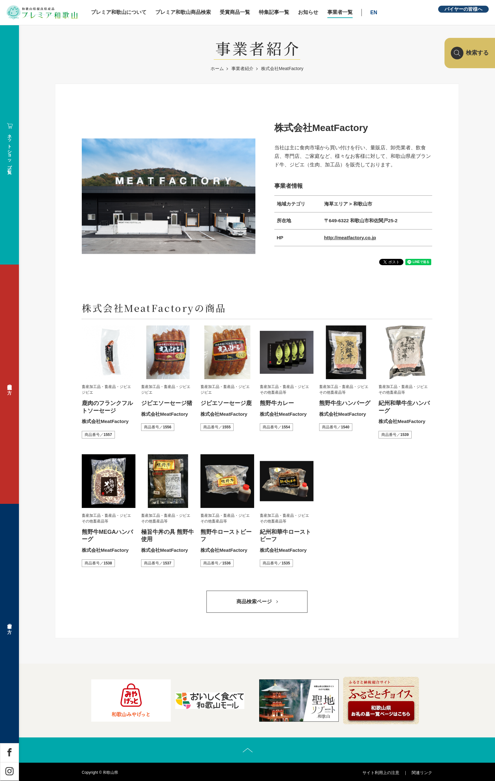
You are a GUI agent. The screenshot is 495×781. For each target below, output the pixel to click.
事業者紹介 (242, 68)
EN (374, 12)
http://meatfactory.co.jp (350, 237)
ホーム (217, 68)
